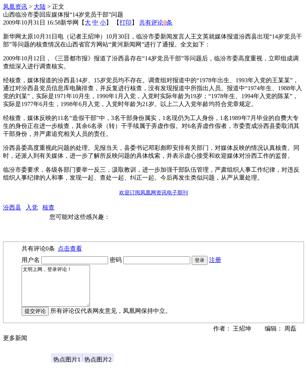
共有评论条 (155, 22)
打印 (125, 22)
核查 (48, 207)
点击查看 (70, 248)
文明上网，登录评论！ (60, 290)
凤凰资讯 (15, 6)
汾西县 (12, 207)
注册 (215, 260)
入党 (32, 207)
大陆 (40, 6)
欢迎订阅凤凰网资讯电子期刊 (153, 192)
